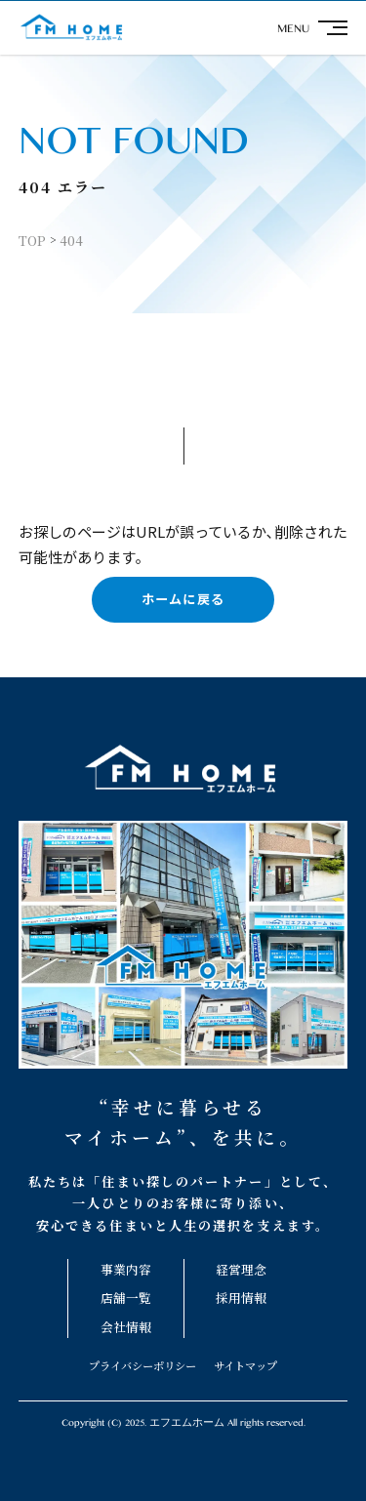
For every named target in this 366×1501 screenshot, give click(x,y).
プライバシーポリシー (142, 1365)
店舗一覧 (126, 1297)
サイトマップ (245, 1365)
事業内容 (126, 1269)
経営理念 (241, 1269)
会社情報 (126, 1327)
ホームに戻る (183, 598)
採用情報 (241, 1297)
